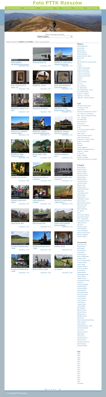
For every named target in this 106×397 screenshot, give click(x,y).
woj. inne (79, 83)
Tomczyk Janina (82, 226)
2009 (78, 359)
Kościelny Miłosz (82, 288)
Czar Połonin (81, 109)
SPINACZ (80, 145)
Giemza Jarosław (82, 268)
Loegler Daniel (81, 304)
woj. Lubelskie (81, 85)
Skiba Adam (80, 334)
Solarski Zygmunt (82, 337)
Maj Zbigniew (81, 308)
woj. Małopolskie (82, 87)
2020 (78, 381)
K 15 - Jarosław (81, 117)
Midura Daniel (81, 201)
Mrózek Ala (80, 318)
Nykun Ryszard (81, 322)
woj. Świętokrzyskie (83, 91)
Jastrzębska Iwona (82, 193)
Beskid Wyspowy (82, 54)
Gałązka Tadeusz (82, 266)
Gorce (79, 60)
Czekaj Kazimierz (82, 181)
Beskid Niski (80, 50)
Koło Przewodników (83, 125)
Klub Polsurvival (82, 121)
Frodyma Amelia (82, 262)
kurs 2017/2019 (81, 131)
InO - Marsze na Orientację (85, 113)
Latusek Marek (81, 296)
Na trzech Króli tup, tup (39, 62)
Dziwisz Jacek (81, 258)
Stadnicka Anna (81, 222)
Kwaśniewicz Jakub (83, 199)
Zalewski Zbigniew (82, 234)
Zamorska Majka (82, 345)
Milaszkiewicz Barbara (83, 203)
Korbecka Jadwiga (82, 284)
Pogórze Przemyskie (83, 72)
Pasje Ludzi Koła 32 (83, 137)
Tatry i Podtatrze (82, 81)
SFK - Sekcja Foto (82, 218)
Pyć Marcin (80, 211)
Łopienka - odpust (59, 246)
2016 (78, 373)
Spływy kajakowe (82, 147)
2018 (78, 377)
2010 (78, 361)
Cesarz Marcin (81, 250)
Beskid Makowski (82, 46)
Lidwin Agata (81, 302)
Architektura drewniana (84, 105)
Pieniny (79, 64)
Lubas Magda (81, 306)
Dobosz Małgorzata (83, 256)
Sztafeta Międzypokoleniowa (85, 149)
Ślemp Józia (80, 335)
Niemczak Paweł (82, 205)
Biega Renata (81, 246)
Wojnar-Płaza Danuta (83, 232)
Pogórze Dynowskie (83, 70)
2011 (78, 363)
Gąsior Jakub (81, 264)
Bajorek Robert (81, 169)
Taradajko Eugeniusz (83, 341)
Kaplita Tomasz (81, 278)
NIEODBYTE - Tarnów (39, 85)
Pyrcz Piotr (80, 330)
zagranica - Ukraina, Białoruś (85, 97)
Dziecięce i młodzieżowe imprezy (87, 111)
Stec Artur (80, 224)
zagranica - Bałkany (83, 93)
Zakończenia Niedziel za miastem (87, 159)
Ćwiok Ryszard (81, 254)
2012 (78, 365)
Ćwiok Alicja (80, 252)
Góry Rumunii (58, 269)
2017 (78, 375)
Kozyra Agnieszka (82, 292)
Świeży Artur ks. (82, 339)
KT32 (78, 127)
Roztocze (80, 78)
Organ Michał (81, 324)
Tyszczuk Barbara (82, 230)
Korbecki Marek (81, 286)
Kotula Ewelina (81, 290)
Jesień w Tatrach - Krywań (40, 269)
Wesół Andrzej (81, 343)
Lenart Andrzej (81, 298)
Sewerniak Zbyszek (83, 217)
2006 (78, 354)
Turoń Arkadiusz (82, 228)
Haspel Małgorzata (82, 274)
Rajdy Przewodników (83, 141)
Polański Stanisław (82, 328)
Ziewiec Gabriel (81, 236)
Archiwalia (80, 383)
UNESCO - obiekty (82, 151)
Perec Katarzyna (82, 209)
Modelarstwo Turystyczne (40, 108)
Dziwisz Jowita (81, 187)
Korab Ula (80, 282)
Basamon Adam (82, 171)
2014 (78, 369)
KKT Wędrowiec (82, 119)
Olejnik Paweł (81, 207)
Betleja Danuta (81, 177)
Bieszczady (80, 58)
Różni (79, 213)
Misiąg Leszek (81, 314)
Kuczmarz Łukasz (82, 294)
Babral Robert (81, 167)
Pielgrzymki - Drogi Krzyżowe (85, 139)
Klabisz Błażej (81, 195)
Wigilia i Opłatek (82, 155)
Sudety (79, 80)
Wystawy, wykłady (82, 157)
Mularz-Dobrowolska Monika (85, 320)
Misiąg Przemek (82, 316)
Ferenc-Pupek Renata (83, 260)
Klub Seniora (81, 123)
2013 (78, 367)
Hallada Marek (81, 272)
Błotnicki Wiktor (81, 179)
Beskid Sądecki (81, 52)
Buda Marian (81, 248)
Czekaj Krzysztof (82, 183)
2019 (78, 379)
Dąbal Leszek (81, 185)
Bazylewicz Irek (81, 244)
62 (59, 389)
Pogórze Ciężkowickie (83, 68)
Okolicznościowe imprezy (84, 135)
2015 (78, 371)
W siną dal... (81, 153)
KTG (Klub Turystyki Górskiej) (86, 129)
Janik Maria (80, 191)
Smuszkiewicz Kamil (83, 220)
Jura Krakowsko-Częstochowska (86, 62)
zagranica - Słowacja (83, 95)
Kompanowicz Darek (83, 280)
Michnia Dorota (81, 312)
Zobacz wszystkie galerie (42, 41)
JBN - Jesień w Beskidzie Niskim (86, 115)
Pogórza (79, 66)
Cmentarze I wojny (82, 107)
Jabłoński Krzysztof (83, 189)
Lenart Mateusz (81, 300)
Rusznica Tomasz (82, 332)
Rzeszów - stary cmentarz (18, 177)
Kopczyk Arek (81, 197)
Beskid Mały (80, 48)
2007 (78, 355)
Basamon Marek (82, 173)
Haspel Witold (81, 276)
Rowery (79, 143)
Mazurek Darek (81, 310)
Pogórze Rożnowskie (83, 74)
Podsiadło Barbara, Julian (84, 326)
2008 (78, 357)
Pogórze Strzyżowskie (83, 76)
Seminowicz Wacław (83, 215)
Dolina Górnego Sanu (17, 223)
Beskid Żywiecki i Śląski (84, 56)
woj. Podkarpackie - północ (85, 89)
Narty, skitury (81, 133)
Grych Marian (81, 270)
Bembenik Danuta (82, 175)
